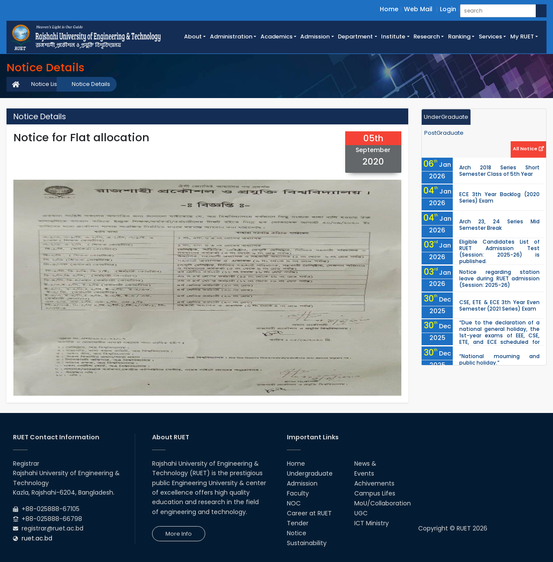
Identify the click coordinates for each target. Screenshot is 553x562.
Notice (296, 533)
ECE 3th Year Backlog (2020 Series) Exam (499, 197)
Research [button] (426, 36)
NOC (294, 503)
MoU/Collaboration (382, 503)
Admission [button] (315, 36)
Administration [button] (231, 36)
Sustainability (307, 543)
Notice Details (91, 84)
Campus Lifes (374, 493)
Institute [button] (393, 36)
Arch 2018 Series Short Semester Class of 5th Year (499, 170)
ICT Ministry (371, 523)
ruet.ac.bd (37, 538)
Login (448, 9)
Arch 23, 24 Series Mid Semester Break (499, 224)
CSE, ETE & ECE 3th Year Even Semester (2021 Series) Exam (499, 305)
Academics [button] (276, 36)
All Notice (528, 148)
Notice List (45, 84)
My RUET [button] (522, 36)
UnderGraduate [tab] (446, 117)
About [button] (193, 36)
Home (389, 9)
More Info (178, 534)
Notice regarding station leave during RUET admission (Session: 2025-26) (499, 278)
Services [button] (490, 36)
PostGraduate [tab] (444, 133)
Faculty (298, 493)
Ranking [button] (459, 36)
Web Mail (418, 9)
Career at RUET (309, 513)
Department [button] (355, 36)
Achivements (374, 483)
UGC (361, 513)
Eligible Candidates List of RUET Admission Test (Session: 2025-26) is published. (499, 251)
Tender (297, 523)
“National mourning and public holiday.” (499, 359)
